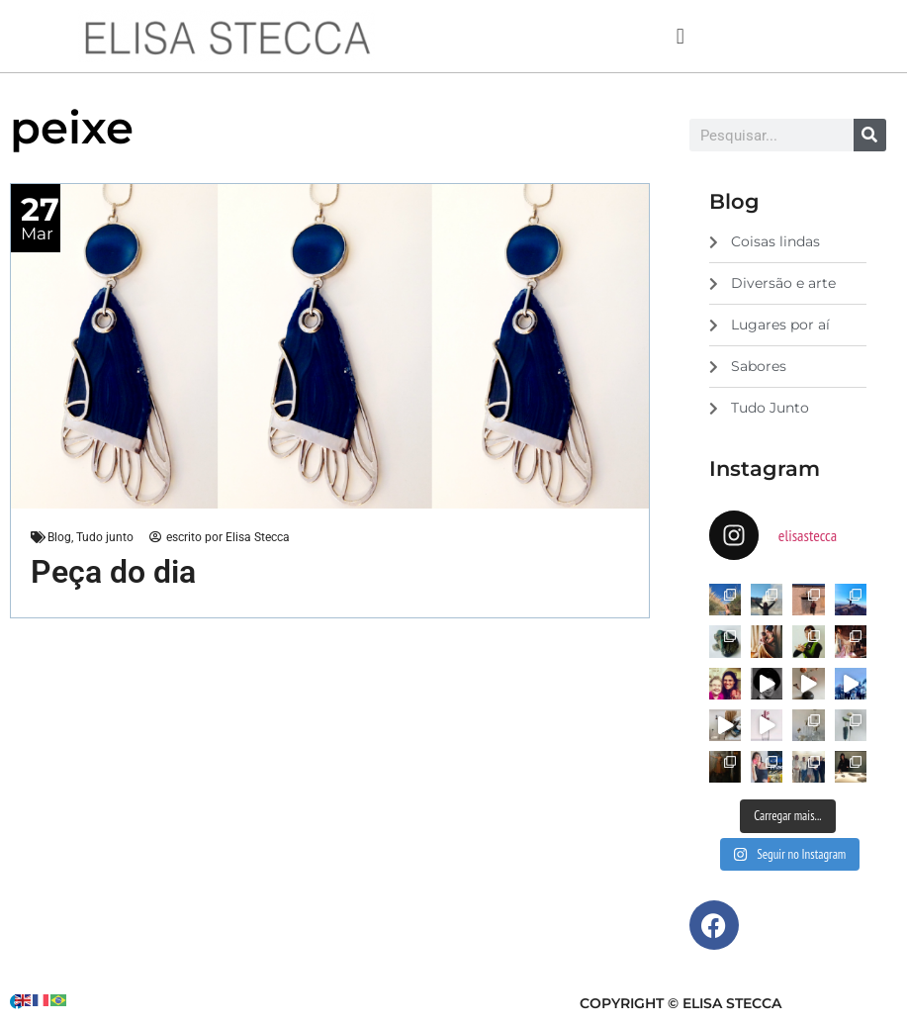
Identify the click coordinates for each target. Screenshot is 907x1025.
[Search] (870, 135)
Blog (59, 537)
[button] (680, 36)
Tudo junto (105, 537)
